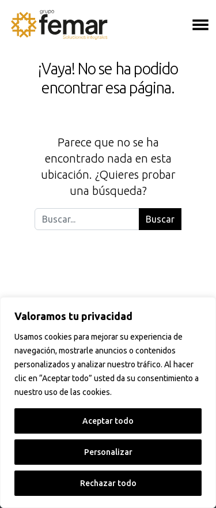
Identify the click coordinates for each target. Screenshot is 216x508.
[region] (108, 402)
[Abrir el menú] (200, 25)
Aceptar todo (108, 421)
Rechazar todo (108, 483)
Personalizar (108, 452)
